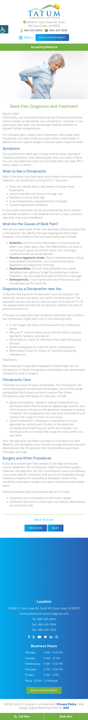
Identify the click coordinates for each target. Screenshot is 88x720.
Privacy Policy (66, 704)
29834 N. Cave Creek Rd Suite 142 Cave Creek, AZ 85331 (44, 24)
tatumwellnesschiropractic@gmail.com (44, 613)
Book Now (66, 716)
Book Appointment (52, 37)
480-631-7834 (56, 30)
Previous (35, 528)
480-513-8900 (31, 30)
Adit (66, 708)
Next (55, 528)
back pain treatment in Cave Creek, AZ (49, 366)
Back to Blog (44, 520)
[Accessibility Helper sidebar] (4, 29)
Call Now (22, 716)
